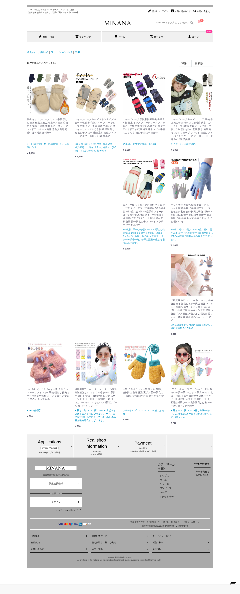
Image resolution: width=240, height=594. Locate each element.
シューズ (164, 484)
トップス (164, 475)
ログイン (65, 502)
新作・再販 (46, 36)
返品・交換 (120, 549)
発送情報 (180, 549)
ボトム (163, 479)
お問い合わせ (59, 549)
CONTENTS (202, 464)
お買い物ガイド (120, 536)
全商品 (31, 52)
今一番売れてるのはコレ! (203, 473)
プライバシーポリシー (180, 536)
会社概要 (59, 536)
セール (119, 36)
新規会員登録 (64, 483)
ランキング (83, 36)
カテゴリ (156, 36)
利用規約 (59, 542)
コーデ (200, 34)
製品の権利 (180, 542)
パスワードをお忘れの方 (69, 510)
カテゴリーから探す (166, 466)
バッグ (163, 492)
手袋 (77, 52)
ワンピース (165, 488)
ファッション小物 (61, 52)
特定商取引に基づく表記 (120, 542)
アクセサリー (167, 496)
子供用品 (43, 52)
